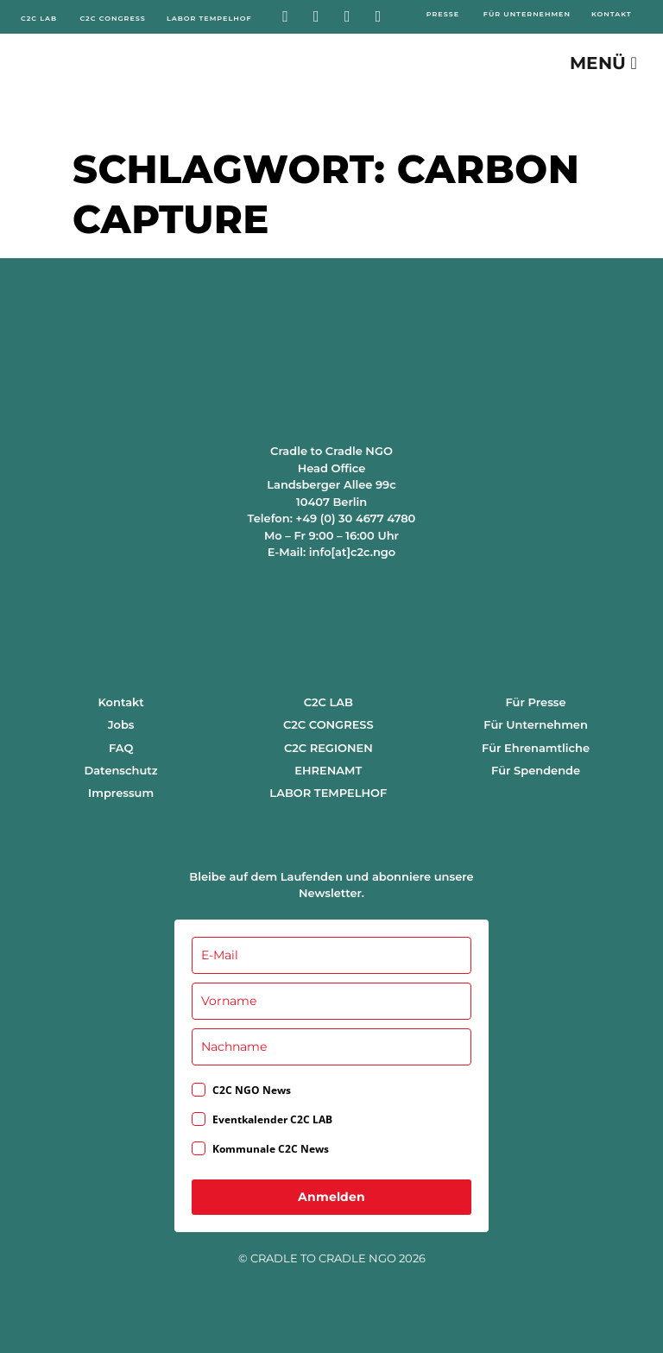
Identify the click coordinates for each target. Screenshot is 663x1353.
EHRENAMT (328, 770)
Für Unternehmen (535, 724)
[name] (331, 1001)
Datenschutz (120, 770)
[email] (331, 955)
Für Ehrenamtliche (536, 748)
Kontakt (120, 702)
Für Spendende (535, 770)
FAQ (121, 748)
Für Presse (536, 702)
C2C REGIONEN (328, 748)
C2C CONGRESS (328, 724)
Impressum (121, 793)
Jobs (121, 724)
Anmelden (331, 1196)
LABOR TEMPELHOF (328, 793)
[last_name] (331, 1046)
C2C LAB (328, 702)
